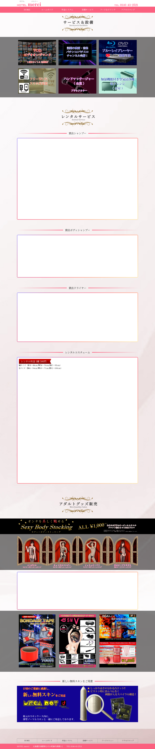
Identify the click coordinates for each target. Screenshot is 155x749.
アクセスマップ (128, 9)
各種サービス (87, 9)
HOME (27, 9)
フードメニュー (108, 740)
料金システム (67, 9)
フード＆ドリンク (108, 9)
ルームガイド (47, 9)
